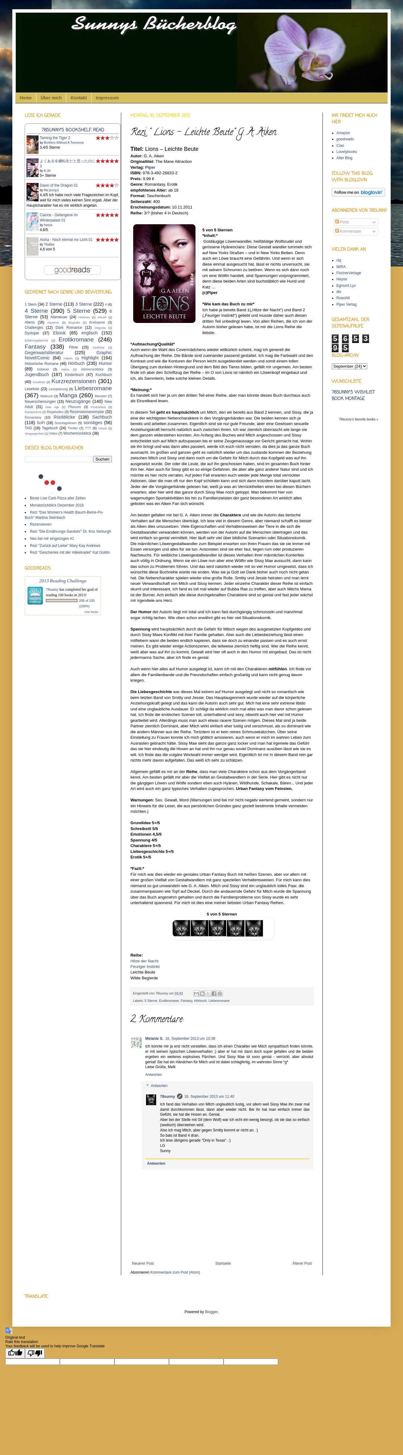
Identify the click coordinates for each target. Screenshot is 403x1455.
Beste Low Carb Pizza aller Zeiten (58, 498)
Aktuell (101, 317)
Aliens (30, 322)
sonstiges (93, 422)
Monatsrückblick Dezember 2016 (57, 505)
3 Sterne (83, 304)
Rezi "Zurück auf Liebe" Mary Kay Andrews (65, 546)
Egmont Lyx (346, 285)
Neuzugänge (78, 401)
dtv (338, 292)
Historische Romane (42, 364)
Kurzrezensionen (73, 381)
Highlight (90, 357)
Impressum (107, 97)
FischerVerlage (348, 273)
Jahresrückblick (92, 369)
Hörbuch (200, 1000)
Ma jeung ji (51, 190)
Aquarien (53, 322)
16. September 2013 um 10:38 (190, 1038)
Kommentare (348, 231)
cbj (338, 260)
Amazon (343, 133)
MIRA (341, 267)
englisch (89, 332)
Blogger (211, 1312)
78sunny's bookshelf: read (73, 130)
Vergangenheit (34, 433)
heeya (48, 225)
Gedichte (98, 347)
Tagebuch (50, 428)
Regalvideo (55, 412)
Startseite (223, 1263)
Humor (105, 363)
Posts (342, 222)
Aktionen (84, 317)
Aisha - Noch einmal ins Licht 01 (66, 240)
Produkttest (98, 407)
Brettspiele (97, 322)
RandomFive (33, 412)
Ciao (340, 145)
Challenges (34, 327)
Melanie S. (154, 1038)
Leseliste (32, 389)
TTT (88, 428)
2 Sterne (53, 304)
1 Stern (31, 304)
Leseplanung (58, 389)
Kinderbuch (74, 375)
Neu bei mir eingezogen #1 (52, 538)
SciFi (41, 423)
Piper (150, 167)
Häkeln (68, 358)
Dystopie (32, 333)
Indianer (43, 369)
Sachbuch (102, 417)
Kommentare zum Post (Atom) (175, 1272)
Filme (73, 347)
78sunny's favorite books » (358, 419)
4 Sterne (36, 311)
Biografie (74, 322)
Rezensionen (40, 524)
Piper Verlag (346, 304)
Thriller (73, 428)
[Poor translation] (35, 1353)
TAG (28, 428)
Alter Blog (344, 158)
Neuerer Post (143, 1263)
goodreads (345, 139)
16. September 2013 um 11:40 (209, 1096)
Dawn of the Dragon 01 (59, 185)
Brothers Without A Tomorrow (64, 142)
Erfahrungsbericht (36, 340)
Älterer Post (302, 1263)
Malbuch (46, 396)
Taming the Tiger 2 (55, 138)
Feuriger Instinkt (145, 966)
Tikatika (49, 244)
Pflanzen (74, 407)
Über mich (51, 97)
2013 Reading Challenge (63, 580)
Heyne (341, 279)
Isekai (65, 369)
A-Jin (47, 170)
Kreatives (39, 382)
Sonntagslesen (65, 423)
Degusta (100, 327)
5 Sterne (151, 1000)
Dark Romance (69, 327)
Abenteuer (58, 317)
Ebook (59, 332)
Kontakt (79, 97)
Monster (101, 396)
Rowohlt (343, 298)
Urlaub (102, 428)
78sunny (162, 993)
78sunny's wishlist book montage (353, 395)
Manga (68, 395)
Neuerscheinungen (40, 401)
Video (53, 433)
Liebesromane (218, 1000)
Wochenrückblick (77, 433)
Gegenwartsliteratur (44, 352)
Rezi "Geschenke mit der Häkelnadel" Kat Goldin (70, 552)
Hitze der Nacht (144, 961)
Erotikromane (169, 1000)
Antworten (153, 1075)
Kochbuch (104, 375)
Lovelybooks (346, 152)
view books (91, 612)
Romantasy (33, 417)
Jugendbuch (37, 374)
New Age (52, 407)
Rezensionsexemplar (87, 412)
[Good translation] (15, 1353)
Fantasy (186, 1000)
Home (26, 97)
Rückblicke (64, 417)
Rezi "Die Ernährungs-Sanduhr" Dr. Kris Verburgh (70, 531)
